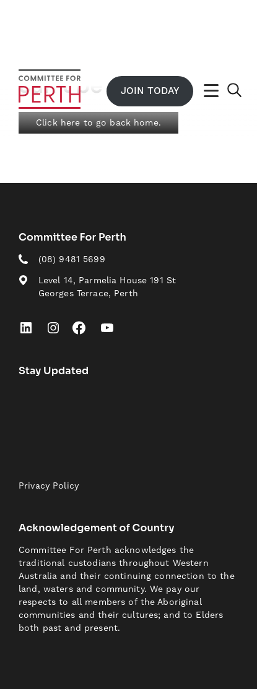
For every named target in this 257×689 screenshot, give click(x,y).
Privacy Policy (49, 485)
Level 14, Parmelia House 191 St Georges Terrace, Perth (107, 286)
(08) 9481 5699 (71, 259)
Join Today (150, 91)
